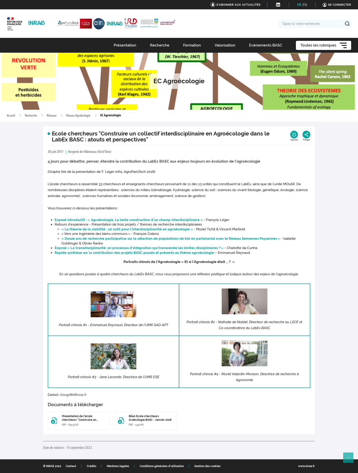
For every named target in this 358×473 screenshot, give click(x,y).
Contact (71, 466)
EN (305, 5)
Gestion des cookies (207, 466)
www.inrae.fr (306, 466)
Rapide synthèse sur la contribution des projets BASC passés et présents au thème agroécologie (134, 253)
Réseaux (51, 115)
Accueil (11, 115)
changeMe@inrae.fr (73, 395)
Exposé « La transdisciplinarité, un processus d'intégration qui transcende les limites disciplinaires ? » (139, 248)
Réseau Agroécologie (78, 115)
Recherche (31, 115)
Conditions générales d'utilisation (162, 466)
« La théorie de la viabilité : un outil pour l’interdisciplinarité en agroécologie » (127, 229)
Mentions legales (118, 466)
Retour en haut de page (350, 459)
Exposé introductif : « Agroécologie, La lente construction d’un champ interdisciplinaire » (129, 220)
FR (299, 5)
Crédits (91, 466)
